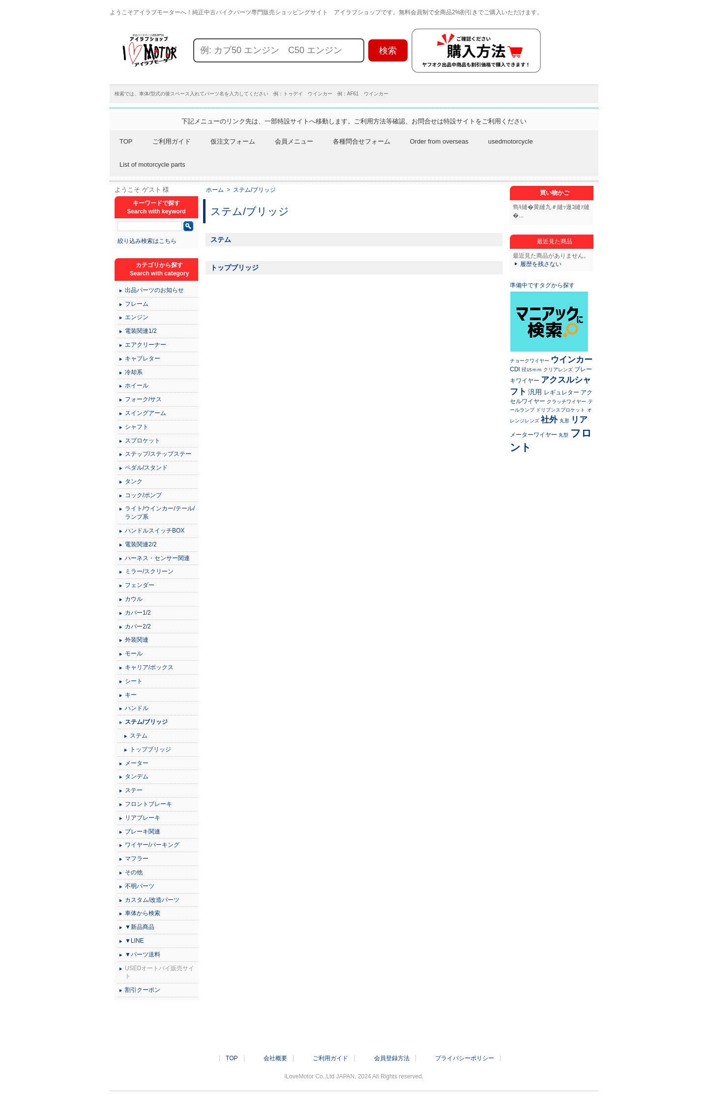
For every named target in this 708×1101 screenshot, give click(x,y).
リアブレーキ (142, 817)
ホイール (136, 385)
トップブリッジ (234, 267)
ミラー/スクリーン (149, 571)
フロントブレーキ (148, 804)
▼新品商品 (139, 926)
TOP (126, 141)
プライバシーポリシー (464, 1058)
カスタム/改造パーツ (152, 899)
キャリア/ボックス (149, 667)
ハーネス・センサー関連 (157, 558)
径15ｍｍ (532, 369)
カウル (134, 598)
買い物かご (554, 192)
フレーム (136, 303)
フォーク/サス (143, 399)
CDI (515, 369)
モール (134, 653)
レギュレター (561, 392)
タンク (134, 481)
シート (134, 681)
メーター (136, 763)
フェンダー (139, 585)
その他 (134, 872)
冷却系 (134, 372)
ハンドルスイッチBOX (154, 530)
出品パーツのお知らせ (154, 290)
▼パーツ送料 (142, 954)
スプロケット (142, 440)
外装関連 (136, 639)
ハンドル (136, 708)
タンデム (136, 776)
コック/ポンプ (143, 495)
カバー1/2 (138, 612)
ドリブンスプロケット (560, 410)
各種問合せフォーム (361, 141)
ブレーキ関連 (142, 831)
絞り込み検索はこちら (147, 241)
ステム (220, 239)
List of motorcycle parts (152, 164)
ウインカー (571, 359)
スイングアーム (145, 413)
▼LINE (134, 940)
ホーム (215, 189)
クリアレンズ (558, 369)
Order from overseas (439, 141)
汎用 (535, 392)
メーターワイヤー (533, 434)
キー (131, 694)
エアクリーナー (145, 344)
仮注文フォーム (232, 141)
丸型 (563, 435)
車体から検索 (142, 913)
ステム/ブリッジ (254, 189)
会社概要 (275, 1058)
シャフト (136, 426)
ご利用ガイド (171, 141)
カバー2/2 (138, 626)
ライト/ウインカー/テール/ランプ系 (160, 512)
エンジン (136, 317)
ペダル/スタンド (146, 467)
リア (579, 419)
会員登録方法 (392, 1058)
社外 (549, 419)
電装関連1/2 (141, 330)
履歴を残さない (540, 264)
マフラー (136, 858)
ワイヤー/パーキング (152, 844)
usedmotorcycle (510, 141)
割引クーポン (142, 989)
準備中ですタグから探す (542, 285)
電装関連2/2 (141, 544)
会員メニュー (294, 141)
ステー (134, 790)
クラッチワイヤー (566, 401)
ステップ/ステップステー (158, 453)
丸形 (564, 420)
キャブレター (142, 358)
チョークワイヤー (529, 360)
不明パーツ (139, 886)
